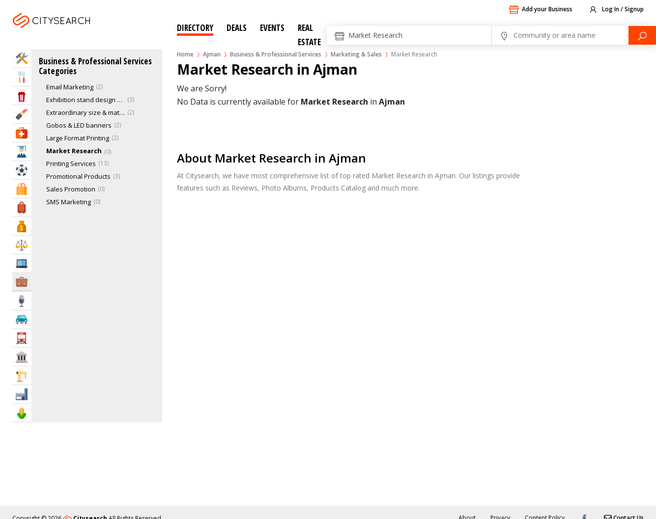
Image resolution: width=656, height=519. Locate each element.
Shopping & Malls (21, 189)
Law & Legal (21, 245)
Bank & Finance (21, 226)
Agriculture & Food (21, 413)
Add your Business (540, 9)
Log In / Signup (616, 10)
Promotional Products (78, 176)
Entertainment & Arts (21, 95)
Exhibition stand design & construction (85, 99)
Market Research (74, 150)
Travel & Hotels (21, 207)
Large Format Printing (77, 138)
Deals (237, 27)
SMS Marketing (68, 201)
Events (272, 27)
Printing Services (71, 163)
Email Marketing (69, 86)
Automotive (21, 319)
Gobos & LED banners (79, 125)
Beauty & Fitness (21, 114)
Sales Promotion (70, 189)
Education (21, 151)
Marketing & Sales (356, 54)
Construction (21, 375)
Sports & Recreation (21, 170)
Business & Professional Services (275, 54)
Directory (195, 27)
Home (185, 54)
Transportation (21, 338)
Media (21, 301)
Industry (21, 394)
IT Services (21, 263)
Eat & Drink (21, 77)
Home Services (21, 58)
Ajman (77, 32)
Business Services (21, 281)
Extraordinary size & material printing (85, 112)
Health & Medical (21, 133)
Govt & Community (21, 357)
